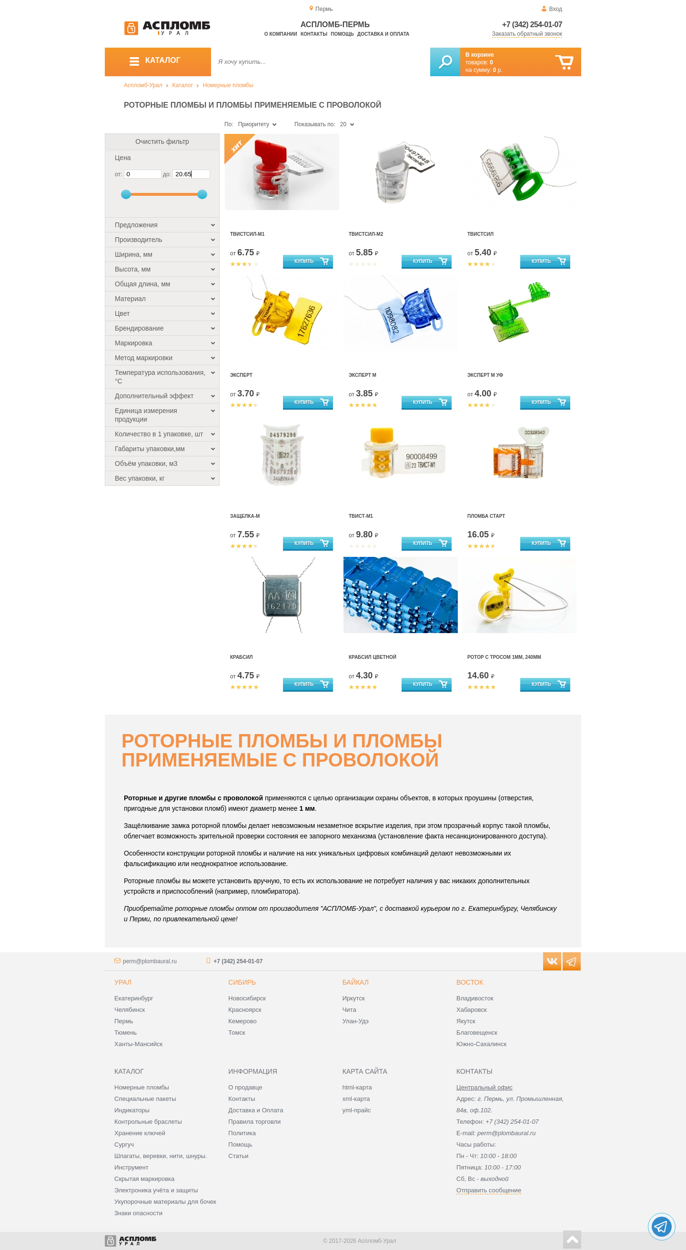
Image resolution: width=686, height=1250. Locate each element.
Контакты (314, 34)
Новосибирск (247, 998)
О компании (280, 34)
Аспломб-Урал (143, 85)
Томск (236, 1032)
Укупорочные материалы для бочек (165, 1201)
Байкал (356, 982)
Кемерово (242, 1021)
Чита (349, 1009)
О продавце (245, 1087)
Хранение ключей (139, 1133)
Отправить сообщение (488, 1190)
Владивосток (475, 998)
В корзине (479, 54)
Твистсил (480, 234)
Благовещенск (476, 1032)
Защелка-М (245, 516)
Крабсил (241, 657)
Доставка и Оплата (255, 1110)
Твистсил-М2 (366, 234)
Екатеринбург (133, 998)
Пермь (123, 1021)
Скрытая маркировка (144, 1178)
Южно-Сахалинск (481, 1044)
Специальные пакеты (145, 1098)
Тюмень (125, 1032)
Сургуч (124, 1144)
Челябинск (129, 1009)
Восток (469, 982)
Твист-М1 (361, 516)
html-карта (357, 1087)
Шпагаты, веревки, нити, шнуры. (160, 1155)
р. (498, 70)
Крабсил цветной (372, 657)
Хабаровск (471, 1009)
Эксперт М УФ (485, 375)
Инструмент (131, 1167)
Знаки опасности (138, 1213)
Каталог (182, 85)
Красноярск (244, 1009)
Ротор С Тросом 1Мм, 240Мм (504, 657)
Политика (242, 1133)
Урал (122, 982)
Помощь (342, 34)
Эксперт (241, 375)
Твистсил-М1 (247, 234)
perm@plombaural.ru (150, 961)
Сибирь (242, 982)
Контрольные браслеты (148, 1121)
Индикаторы (132, 1110)
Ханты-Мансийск (138, 1044)
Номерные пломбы (228, 85)
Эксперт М (362, 375)
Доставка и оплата (383, 34)
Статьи (238, 1155)
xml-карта (356, 1098)
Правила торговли (254, 1121)
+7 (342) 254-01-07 (532, 24)
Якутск (465, 1021)
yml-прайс (357, 1110)
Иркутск (354, 998)
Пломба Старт (486, 516)
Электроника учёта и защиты (156, 1190)
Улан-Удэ (356, 1021)
